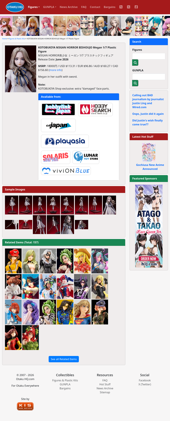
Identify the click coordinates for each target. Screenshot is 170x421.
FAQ (83, 7)
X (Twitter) (144, 384)
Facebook (145, 380)
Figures (137, 50)
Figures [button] (33, 7)
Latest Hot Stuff (142, 137)
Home (4, 38)
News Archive (69, 7)
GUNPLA (137, 70)
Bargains (109, 7)
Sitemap (105, 392)
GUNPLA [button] (48, 7)
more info (55, 70)
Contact (95, 7)
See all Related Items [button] (64, 359)
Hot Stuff (105, 384)
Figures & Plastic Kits (17, 38)
